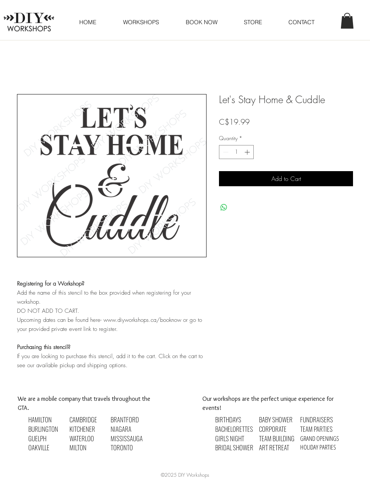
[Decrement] (225, 152)
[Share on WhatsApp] (223, 207)
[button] (201, 22)
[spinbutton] (236, 152)
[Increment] (248, 152)
